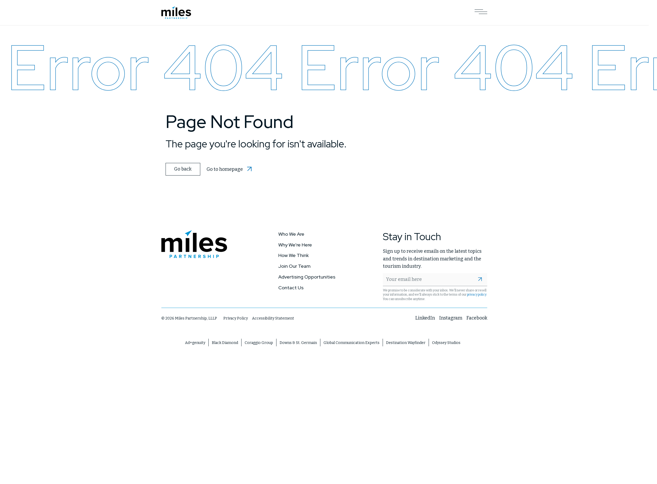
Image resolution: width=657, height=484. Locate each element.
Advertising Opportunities (306, 276)
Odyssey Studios (446, 342)
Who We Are (291, 233)
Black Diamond (225, 342)
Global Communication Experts (351, 342)
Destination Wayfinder (405, 342)
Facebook (476, 317)
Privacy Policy (235, 318)
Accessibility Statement (273, 318)
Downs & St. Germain (298, 342)
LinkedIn (425, 317)
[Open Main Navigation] (481, 12)
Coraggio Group (259, 342)
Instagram (450, 317)
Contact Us (291, 287)
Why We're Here (295, 244)
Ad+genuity (195, 342)
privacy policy (476, 294)
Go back (182, 168)
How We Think (293, 255)
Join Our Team (294, 265)
